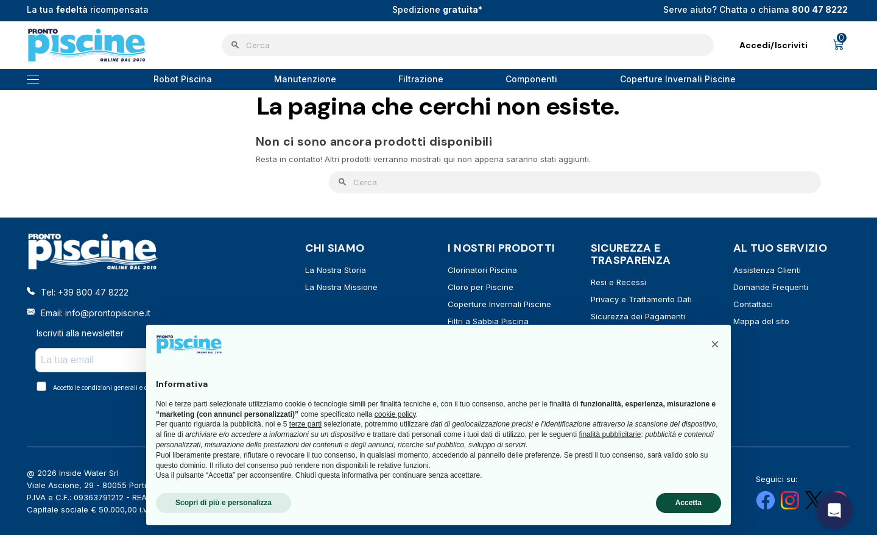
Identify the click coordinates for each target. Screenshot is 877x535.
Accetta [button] (688, 502)
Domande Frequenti (770, 287)
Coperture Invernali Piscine (499, 304)
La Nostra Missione (341, 287)
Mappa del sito (761, 321)
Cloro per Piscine (480, 287)
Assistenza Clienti (767, 270)
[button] (715, 344)
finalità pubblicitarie (610, 434)
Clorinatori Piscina (482, 270)
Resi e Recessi (618, 282)
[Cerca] (468, 45)
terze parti (305, 424)
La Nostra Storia (335, 270)
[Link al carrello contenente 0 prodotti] (838, 45)
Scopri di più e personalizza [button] (223, 502)
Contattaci (753, 304)
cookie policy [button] (395, 414)
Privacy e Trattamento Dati (641, 299)
